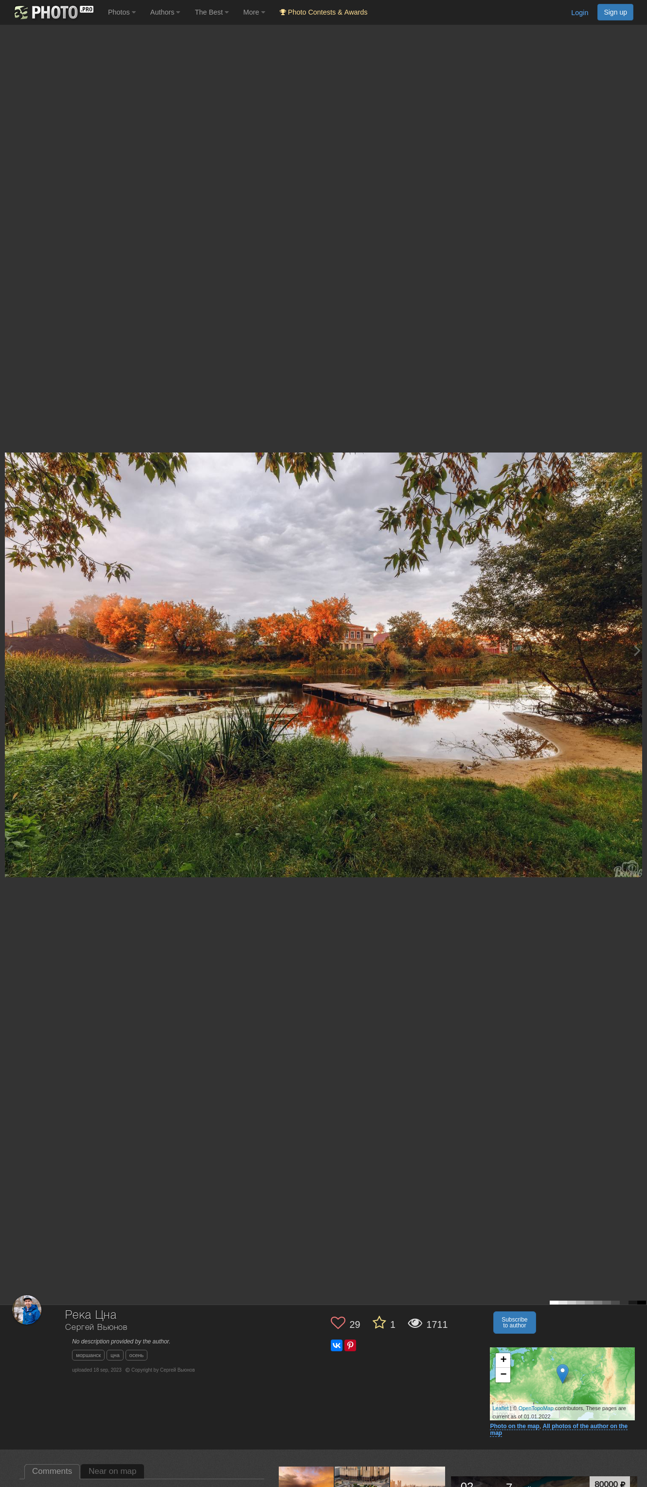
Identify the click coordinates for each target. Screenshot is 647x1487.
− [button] (503, 1375)
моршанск (88, 1355)
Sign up (615, 12)
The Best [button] (212, 12)
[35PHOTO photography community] (52, 12)
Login (579, 12)
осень (136, 1355)
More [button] (254, 12)
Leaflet (500, 1408)
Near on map (112, 1471)
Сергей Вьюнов (96, 1327)
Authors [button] (165, 12)
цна (115, 1355)
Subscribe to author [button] (514, 1322)
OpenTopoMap (536, 1408)
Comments (52, 1471)
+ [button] (503, 1360)
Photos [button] (122, 12)
